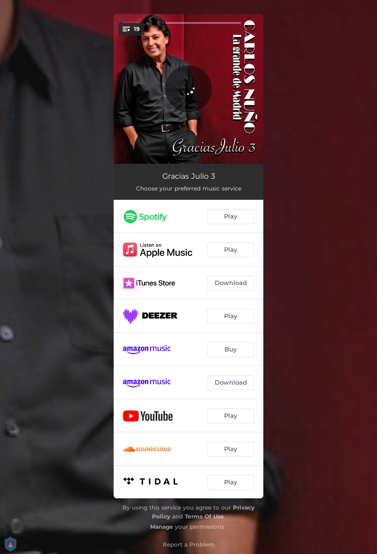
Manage (161, 526)
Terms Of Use (204, 516)
